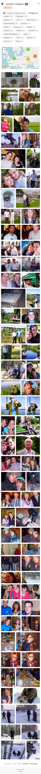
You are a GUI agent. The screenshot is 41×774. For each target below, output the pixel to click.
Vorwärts (25, 764)
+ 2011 (19, 20)
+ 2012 (26, 34)
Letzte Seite (33, 764)
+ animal (7, 41)
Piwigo (21, 771)
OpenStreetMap (34, 68)
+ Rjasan (7, 20)
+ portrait (25, 23)
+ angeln (30, 27)
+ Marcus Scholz (10, 23)
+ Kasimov (33, 31)
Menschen (8, 7)
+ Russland (21, 16)
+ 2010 (6, 27)
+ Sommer (18, 27)
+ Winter (20, 31)
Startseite (10, 4)
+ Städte (7, 16)
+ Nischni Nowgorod (11, 34)
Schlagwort (19, 4)
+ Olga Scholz (31, 20)
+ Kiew (18, 41)
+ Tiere (19, 38)
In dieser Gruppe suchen (16, 13)
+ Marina (30, 38)
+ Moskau (7, 38)
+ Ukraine (8, 31)
